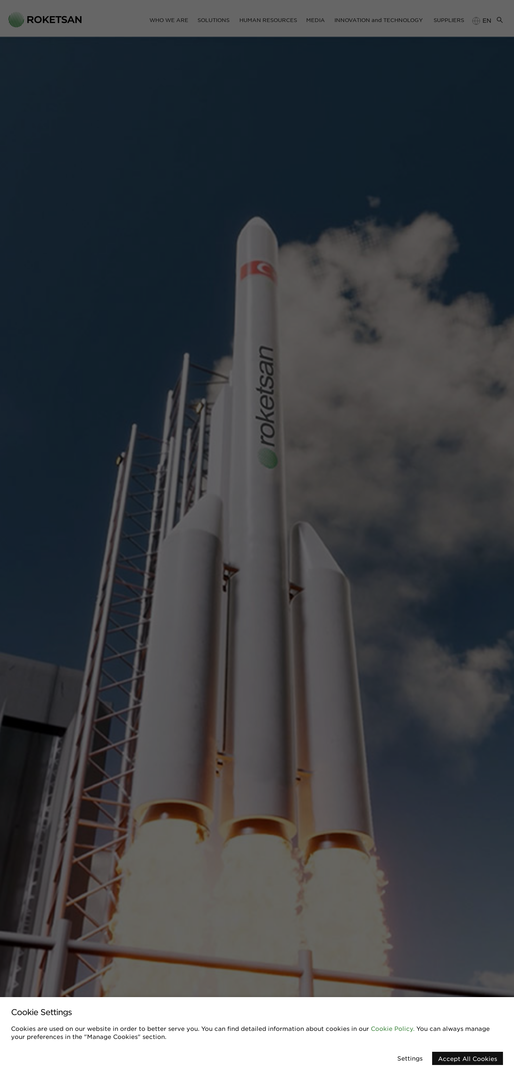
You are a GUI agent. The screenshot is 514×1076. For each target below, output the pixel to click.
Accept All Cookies (467, 1058)
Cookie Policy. (393, 1028)
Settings (410, 1058)
